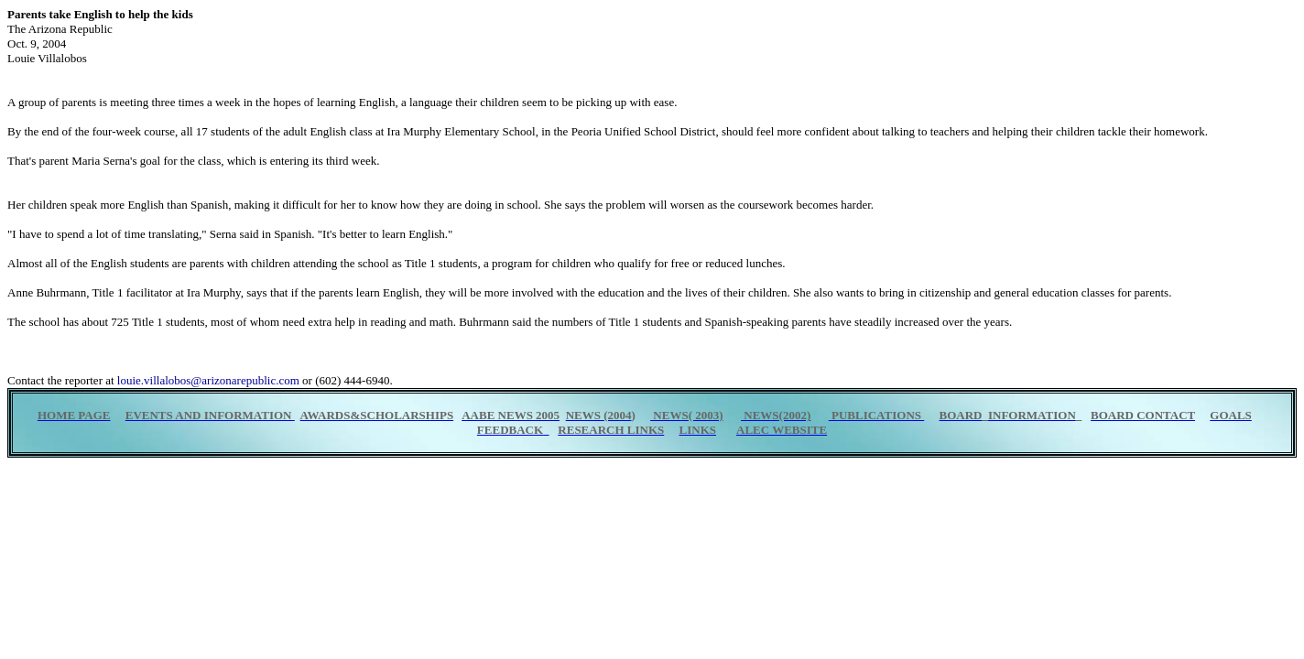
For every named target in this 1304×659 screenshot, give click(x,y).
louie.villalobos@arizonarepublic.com (208, 380)
